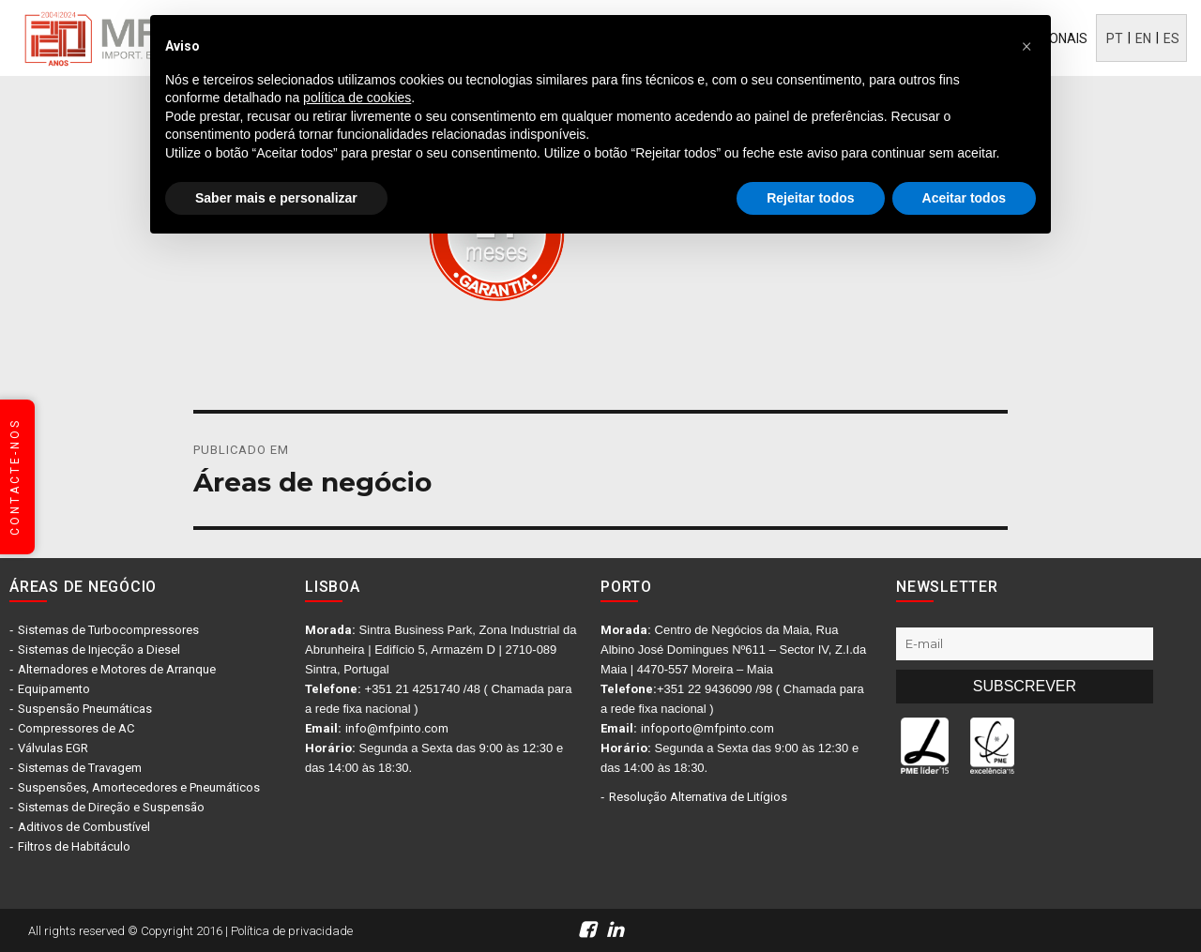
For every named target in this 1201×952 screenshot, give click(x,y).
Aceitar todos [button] (964, 197)
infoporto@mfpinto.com (707, 728)
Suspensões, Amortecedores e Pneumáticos (139, 787)
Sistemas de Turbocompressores (108, 630)
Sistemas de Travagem (80, 768)
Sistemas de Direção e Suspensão (111, 807)
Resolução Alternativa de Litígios (698, 797)
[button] (1026, 45)
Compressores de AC (76, 728)
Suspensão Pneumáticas (85, 709)
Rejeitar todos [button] (810, 197)
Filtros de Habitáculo (74, 846)
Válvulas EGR (53, 748)
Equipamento (54, 689)
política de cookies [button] (357, 97)
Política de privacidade (292, 931)
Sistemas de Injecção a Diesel (99, 649)
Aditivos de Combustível (84, 827)
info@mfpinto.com (396, 728)
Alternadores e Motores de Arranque (117, 669)
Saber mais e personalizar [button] (276, 197)
